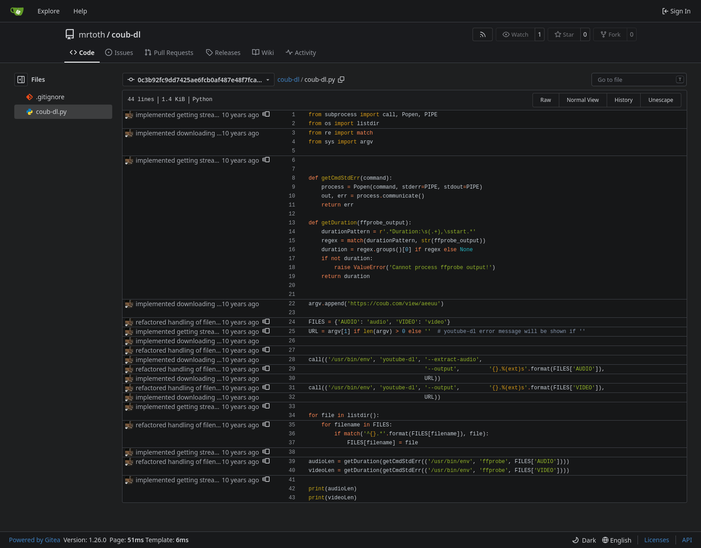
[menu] (584, 540)
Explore (48, 11)
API (687, 539)
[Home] (17, 11)
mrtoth (92, 34)
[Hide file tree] (21, 79)
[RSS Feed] (483, 34)
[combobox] (639, 79)
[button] (266, 114)
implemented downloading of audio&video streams (211, 133)
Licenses (656, 539)
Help (80, 11)
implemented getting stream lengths (190, 114)
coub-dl (125, 34)
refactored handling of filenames (184, 322)
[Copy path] (341, 79)
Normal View (583, 100)
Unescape (660, 100)
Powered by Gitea (34, 539)
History (624, 100)
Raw (546, 100)
